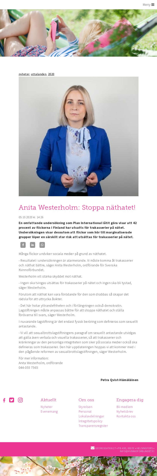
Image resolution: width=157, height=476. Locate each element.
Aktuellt (49, 399)
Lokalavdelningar (92, 416)
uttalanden (38, 74)
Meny (148, 4)
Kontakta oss (127, 416)
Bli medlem (126, 407)
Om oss (87, 399)
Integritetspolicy (91, 421)
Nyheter (47, 407)
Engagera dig (131, 399)
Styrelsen (86, 407)
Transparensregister (94, 425)
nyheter (24, 74)
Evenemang (49, 411)
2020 (51, 74)
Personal (86, 411)
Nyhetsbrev (126, 411)
